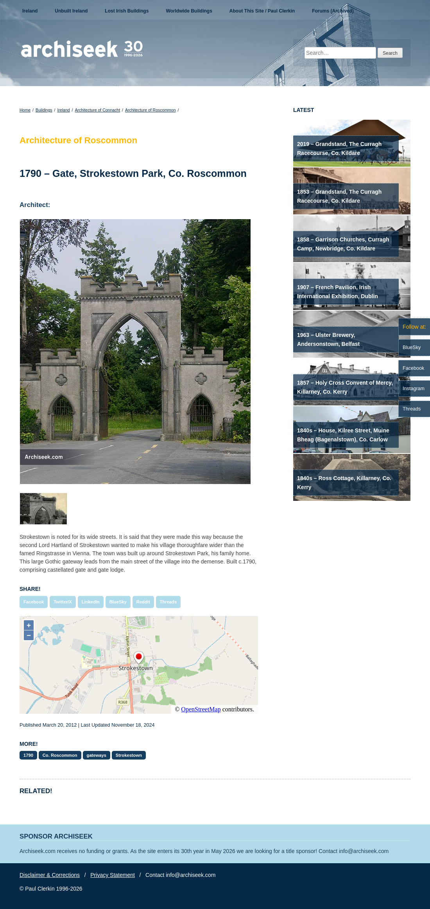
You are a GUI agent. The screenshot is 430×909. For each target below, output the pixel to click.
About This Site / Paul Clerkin (262, 11)
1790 (28, 755)
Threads (168, 601)
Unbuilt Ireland (71, 11)
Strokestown (129, 755)
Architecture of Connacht (97, 110)
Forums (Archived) (333, 11)
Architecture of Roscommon (150, 110)
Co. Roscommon (60, 755)
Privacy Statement (112, 875)
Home (25, 110)
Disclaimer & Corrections (50, 875)
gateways (96, 755)
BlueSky (118, 601)
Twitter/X (63, 601)
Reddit (143, 601)
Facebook (33, 601)
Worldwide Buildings (189, 11)
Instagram (414, 388)
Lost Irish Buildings (127, 11)
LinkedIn (91, 601)
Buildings (44, 110)
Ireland (30, 11)
